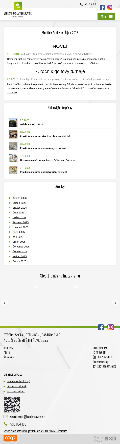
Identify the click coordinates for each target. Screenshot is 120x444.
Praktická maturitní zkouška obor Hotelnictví (45, 136)
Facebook (102, 7)
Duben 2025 (19, 261)
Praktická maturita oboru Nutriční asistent (43, 172)
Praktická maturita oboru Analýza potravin (43, 148)
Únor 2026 (18, 212)
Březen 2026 (19, 207)
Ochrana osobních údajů (18, 381)
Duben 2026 (19, 202)
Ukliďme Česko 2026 (31, 124)
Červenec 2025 (21, 246)
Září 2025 (17, 236)
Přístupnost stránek (16, 386)
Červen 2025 (19, 251)
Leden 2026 (19, 217)
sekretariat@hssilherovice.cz (27, 416)
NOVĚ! (60, 46)
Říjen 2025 (18, 232)
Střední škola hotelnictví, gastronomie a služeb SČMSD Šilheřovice (35, 431)
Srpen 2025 (19, 241)
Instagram (109, 7)
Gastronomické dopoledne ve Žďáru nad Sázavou (47, 160)
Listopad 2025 (20, 227)
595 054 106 (90, 4)
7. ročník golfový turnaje (60, 71)
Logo (18, 11)
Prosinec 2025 (20, 222)
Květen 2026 (19, 198)
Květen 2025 (19, 256)
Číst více (95, 63)
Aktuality (26, 53)
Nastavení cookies (16, 391)
